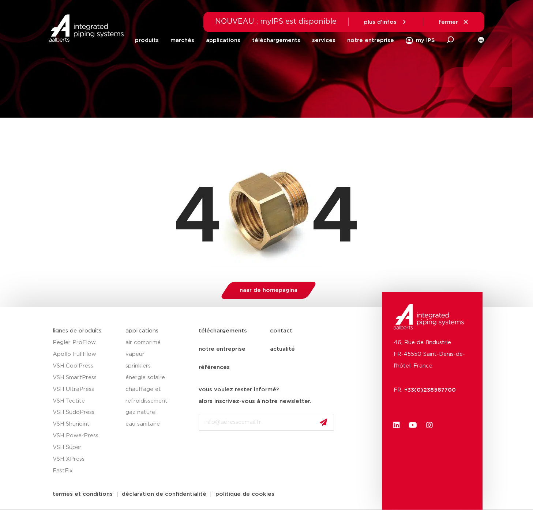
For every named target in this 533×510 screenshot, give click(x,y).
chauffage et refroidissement (146, 395)
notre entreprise (370, 40)
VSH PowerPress (75, 435)
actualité (282, 349)
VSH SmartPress (75, 377)
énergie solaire (145, 377)
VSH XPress (69, 459)
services (323, 40)
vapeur (134, 354)
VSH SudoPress (73, 412)
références (214, 367)
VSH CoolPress (73, 366)
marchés (182, 40)
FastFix (63, 470)
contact (281, 331)
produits (147, 40)
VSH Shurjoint (71, 424)
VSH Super (67, 447)
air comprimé (143, 342)
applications (223, 40)
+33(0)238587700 (433, 390)
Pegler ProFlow (74, 342)
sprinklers (138, 366)
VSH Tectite (69, 401)
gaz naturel (141, 412)
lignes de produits (77, 331)
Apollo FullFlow (74, 354)
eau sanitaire (142, 424)
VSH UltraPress (73, 389)
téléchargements (276, 40)
